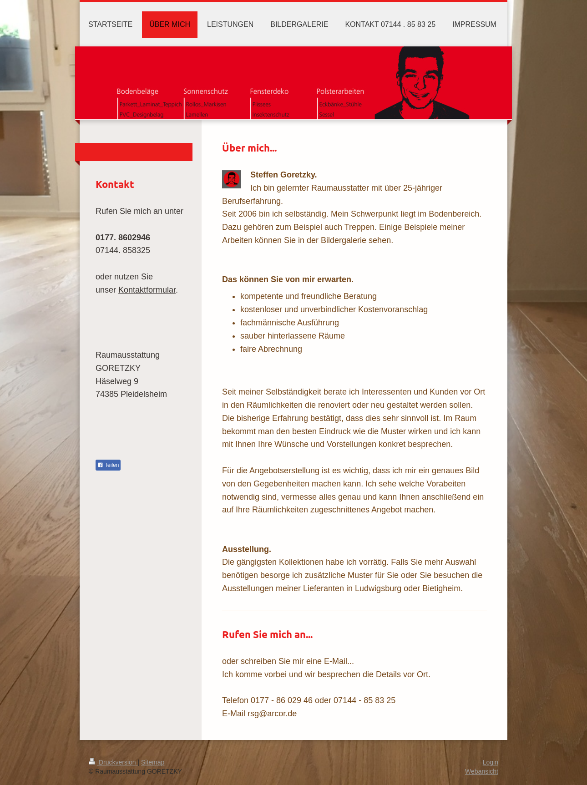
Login (490, 762)
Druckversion (113, 762)
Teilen (108, 465)
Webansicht (481, 771)
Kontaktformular (147, 289)
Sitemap (152, 762)
